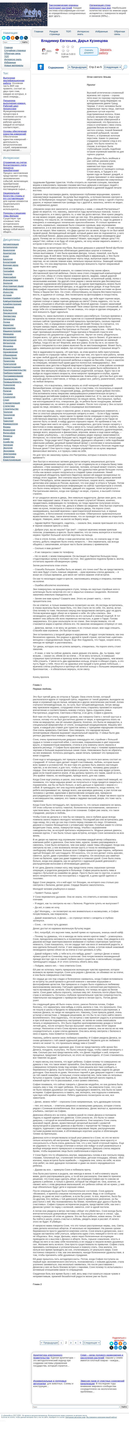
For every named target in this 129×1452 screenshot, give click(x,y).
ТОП (6, 56)
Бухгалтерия (9, 262)
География (8, 271)
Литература (9, 319)
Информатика (10, 289)
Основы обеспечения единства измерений (15, 132)
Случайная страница (15, 50)
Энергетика (9, 457)
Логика (6, 322)
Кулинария (8, 307)
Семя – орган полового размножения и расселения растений (101, 1356)
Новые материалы (13, 65)
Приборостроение (12, 373)
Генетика (7, 268)
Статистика (9, 406)
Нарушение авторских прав (75, 1417)
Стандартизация (11, 403)
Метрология (9, 343)
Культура (7, 310)
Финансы (7, 436)
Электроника (9, 454)
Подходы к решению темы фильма (14, 214)
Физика (6, 427)
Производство (10, 379)
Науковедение (10, 352)
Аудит (6, 256)
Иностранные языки (13, 286)
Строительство (10, 409)
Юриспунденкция (12, 460)
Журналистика (10, 280)
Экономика (8, 451)
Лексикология (10, 313)
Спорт (6, 400)
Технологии (9, 415)
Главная (8, 47)
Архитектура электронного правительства (47, 1356)
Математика (9, 328)
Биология (8, 259)
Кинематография (11, 298)
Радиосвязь (9, 388)
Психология (9, 385)
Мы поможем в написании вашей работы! (101, 1417)
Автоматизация (11, 244)
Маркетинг (8, 325)
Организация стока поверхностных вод (100, 6)
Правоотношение (12, 367)
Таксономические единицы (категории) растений (63, 6)
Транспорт (8, 421)
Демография (9, 277)
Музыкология (10, 349)
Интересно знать (13, 59)
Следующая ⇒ (112, 67)
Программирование (13, 376)
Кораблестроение (12, 304)
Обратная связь (12, 53)
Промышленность (12, 382)
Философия (9, 433)
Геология (7, 274)
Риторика (8, 394)
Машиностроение (12, 331)
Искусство (8, 292)
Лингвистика (9, 316)
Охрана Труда (10, 358)
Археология (9, 250)
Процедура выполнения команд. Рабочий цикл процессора (14, 104)
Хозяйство (8, 442)
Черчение (8, 445)
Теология (7, 412)
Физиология (9, 430)
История (7, 295)
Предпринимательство (14, 370)
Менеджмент (9, 337)
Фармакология (10, 424)
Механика (8, 346)
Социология (9, 397)
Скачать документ (89, 51)
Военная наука (10, 265)
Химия (6, 439)
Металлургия (9, 340)
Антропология (10, 247)
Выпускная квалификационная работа (13, 80)
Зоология (7, 283)
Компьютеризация (12, 301)
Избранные (10, 62)
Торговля (7, 418)
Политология (9, 364)
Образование (10, 355)
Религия (7, 391)
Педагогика (9, 361)
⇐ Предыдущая (77, 67)
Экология (7, 448)
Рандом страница (54, 32)
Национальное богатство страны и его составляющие (13, 196)
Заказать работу (105, 51)
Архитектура (9, 253)
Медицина (8, 334)
